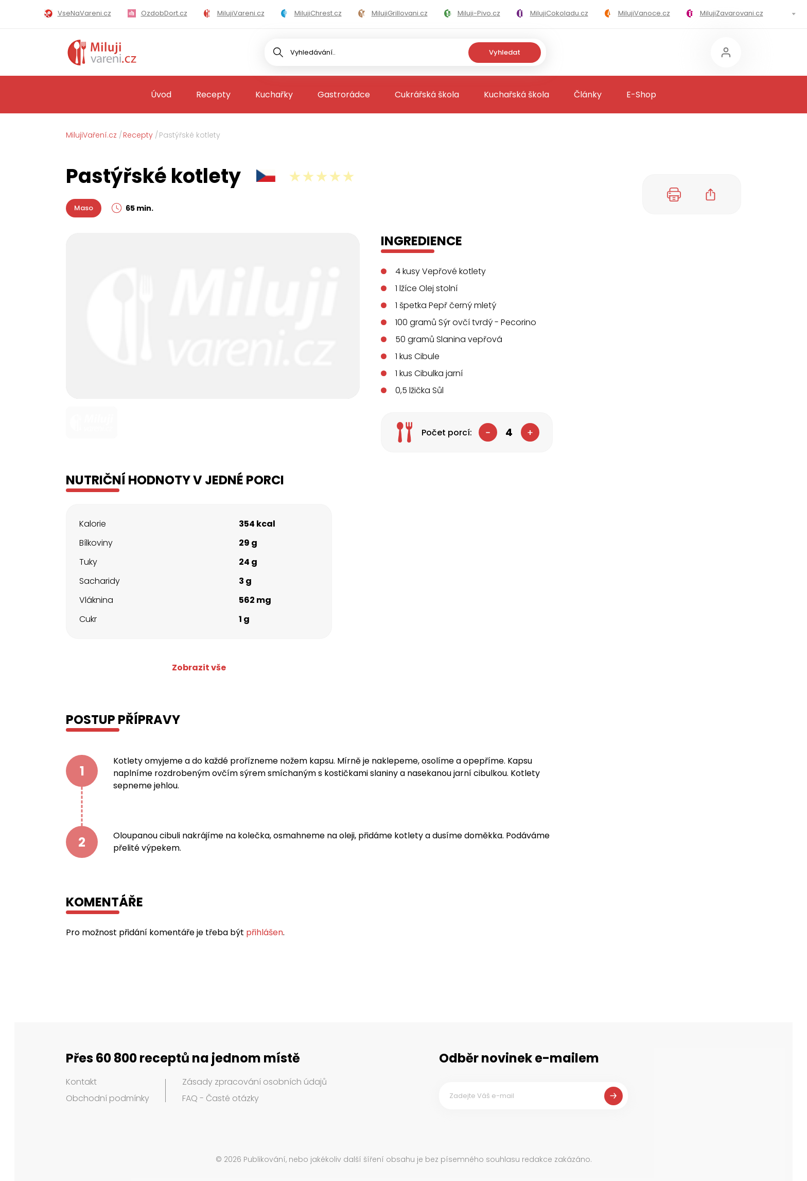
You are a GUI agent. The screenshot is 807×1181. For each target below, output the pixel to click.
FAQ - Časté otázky (220, 1098)
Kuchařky (274, 94)
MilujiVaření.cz (91, 135)
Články (588, 94)
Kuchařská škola (516, 94)
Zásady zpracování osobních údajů (254, 1082)
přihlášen (264, 932)
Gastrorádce (344, 94)
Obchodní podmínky (107, 1098)
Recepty (213, 94)
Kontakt (81, 1082)
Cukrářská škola (427, 94)
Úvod (161, 94)
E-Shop (641, 94)
